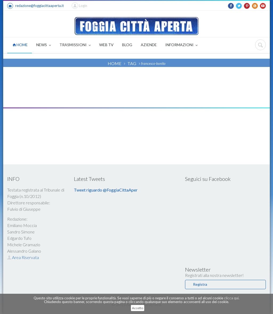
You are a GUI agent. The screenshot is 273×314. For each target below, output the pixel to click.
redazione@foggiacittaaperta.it (35, 6)
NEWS (43, 45)
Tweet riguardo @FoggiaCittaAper (106, 189)
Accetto (137, 308)
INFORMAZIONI (181, 45)
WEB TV (106, 44)
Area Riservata (23, 257)
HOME (20, 44)
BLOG (127, 44)
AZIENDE (149, 44)
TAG (131, 63)
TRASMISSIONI (75, 45)
